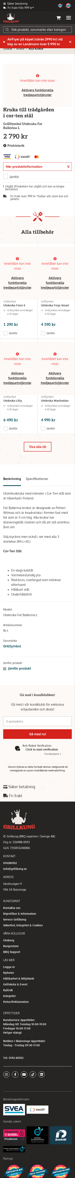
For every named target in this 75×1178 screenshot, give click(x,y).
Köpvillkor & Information (19, 913)
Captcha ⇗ (52, 754)
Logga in (9, 967)
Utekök (7, 48)
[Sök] (37, 29)
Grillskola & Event (15, 984)
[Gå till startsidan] (11, 18)
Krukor (20, 48)
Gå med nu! (37, 734)
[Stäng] (70, 41)
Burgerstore (11, 946)
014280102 (10, 863)
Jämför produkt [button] (17, 668)
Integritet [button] (9, 996)
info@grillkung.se (15, 868)
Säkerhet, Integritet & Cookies (23, 925)
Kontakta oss (11, 907)
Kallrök (8, 990)
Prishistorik (13, 146)
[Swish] (37, 1109)
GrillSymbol (12, 646)
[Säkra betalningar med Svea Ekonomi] (14, 1109)
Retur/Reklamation (16, 1001)
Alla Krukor (36, 48)
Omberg (8, 940)
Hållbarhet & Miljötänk (18, 978)
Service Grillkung (14, 919)
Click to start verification (42, 749)
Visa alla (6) (37, 447)
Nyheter (8, 972)
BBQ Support (11, 952)
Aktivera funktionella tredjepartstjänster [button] (17, 283)
